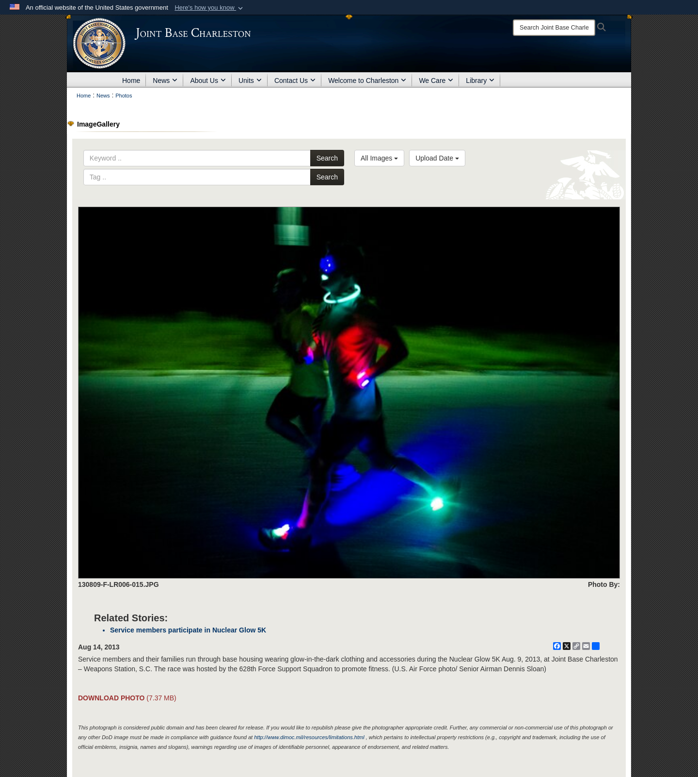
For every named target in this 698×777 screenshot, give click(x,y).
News (165, 80)
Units (250, 80)
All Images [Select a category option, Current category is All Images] (379, 158)
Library (480, 80)
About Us (208, 80)
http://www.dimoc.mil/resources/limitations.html (309, 737)
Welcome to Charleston (367, 80)
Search (327, 158)
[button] (209, 8)
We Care (436, 80)
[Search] (554, 27)
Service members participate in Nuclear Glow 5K (188, 630)
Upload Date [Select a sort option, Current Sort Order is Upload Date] (437, 158)
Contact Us (295, 80)
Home (131, 80)
